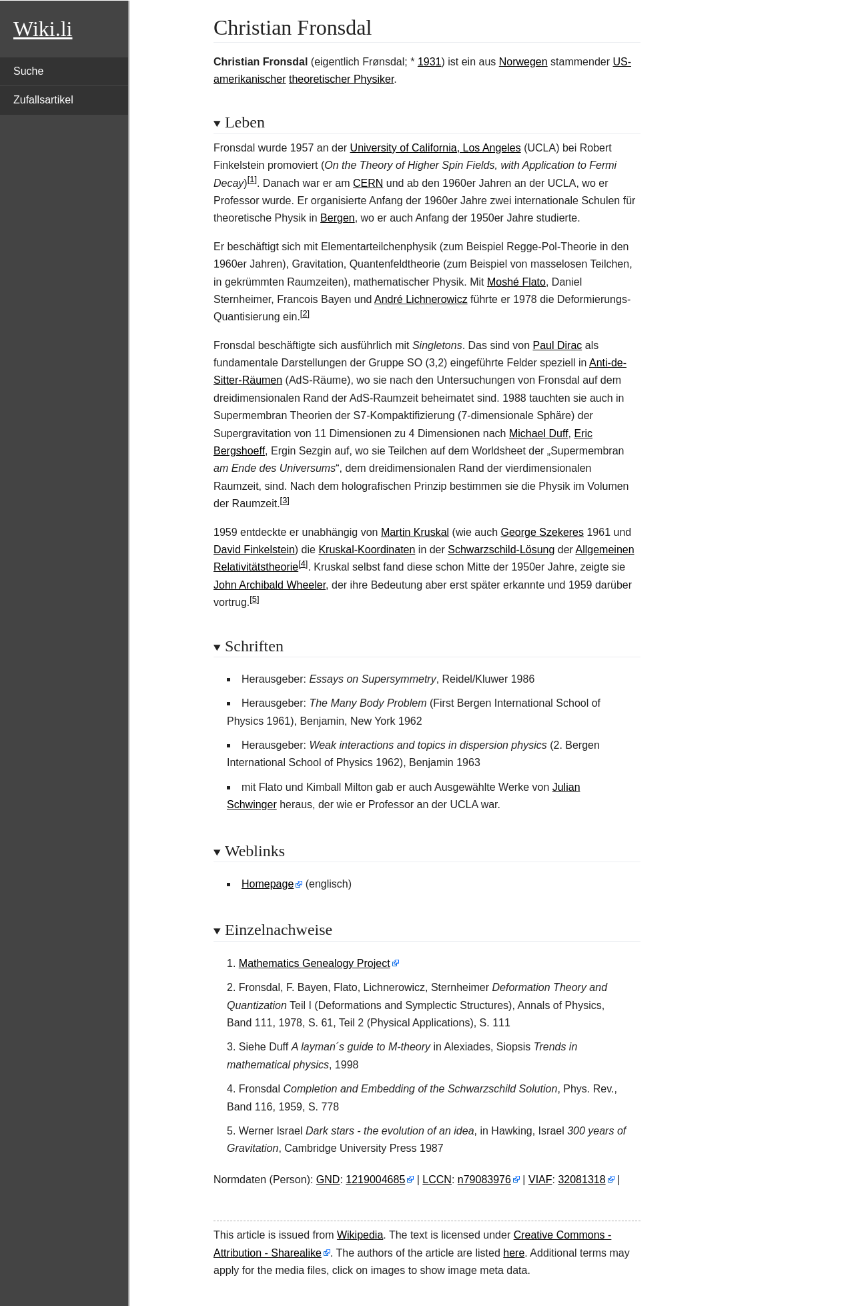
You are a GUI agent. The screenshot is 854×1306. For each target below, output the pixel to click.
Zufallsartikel (43, 99)
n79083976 (484, 1179)
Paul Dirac (557, 345)
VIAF (540, 1179)
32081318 (581, 1179)
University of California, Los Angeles (435, 147)
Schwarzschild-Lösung (501, 549)
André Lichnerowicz (421, 299)
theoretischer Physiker (341, 79)
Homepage (268, 884)
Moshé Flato (516, 282)
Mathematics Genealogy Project (314, 963)
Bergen (337, 218)
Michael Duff (538, 433)
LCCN (437, 1179)
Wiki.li (42, 29)
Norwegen (523, 61)
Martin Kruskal (415, 532)
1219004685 (375, 1179)
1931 (430, 61)
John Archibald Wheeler (270, 585)
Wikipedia (360, 1235)
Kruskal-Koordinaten (366, 549)
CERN (368, 183)
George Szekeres (542, 532)
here (513, 1253)
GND (328, 1179)
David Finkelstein (254, 549)
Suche (28, 71)
